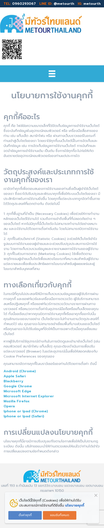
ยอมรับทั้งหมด (59, 515)
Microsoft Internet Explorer (29, 396)
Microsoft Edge (17, 391)
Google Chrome (18, 386)
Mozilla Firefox (17, 401)
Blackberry (13, 381)
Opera (9, 406)
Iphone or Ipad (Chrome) (26, 411)
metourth (92, 3)
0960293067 (24, 3)
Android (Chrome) (20, 371)
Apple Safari (15, 376)
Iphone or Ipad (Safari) (24, 416)
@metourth (64, 3)
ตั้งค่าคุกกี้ (25, 515)
